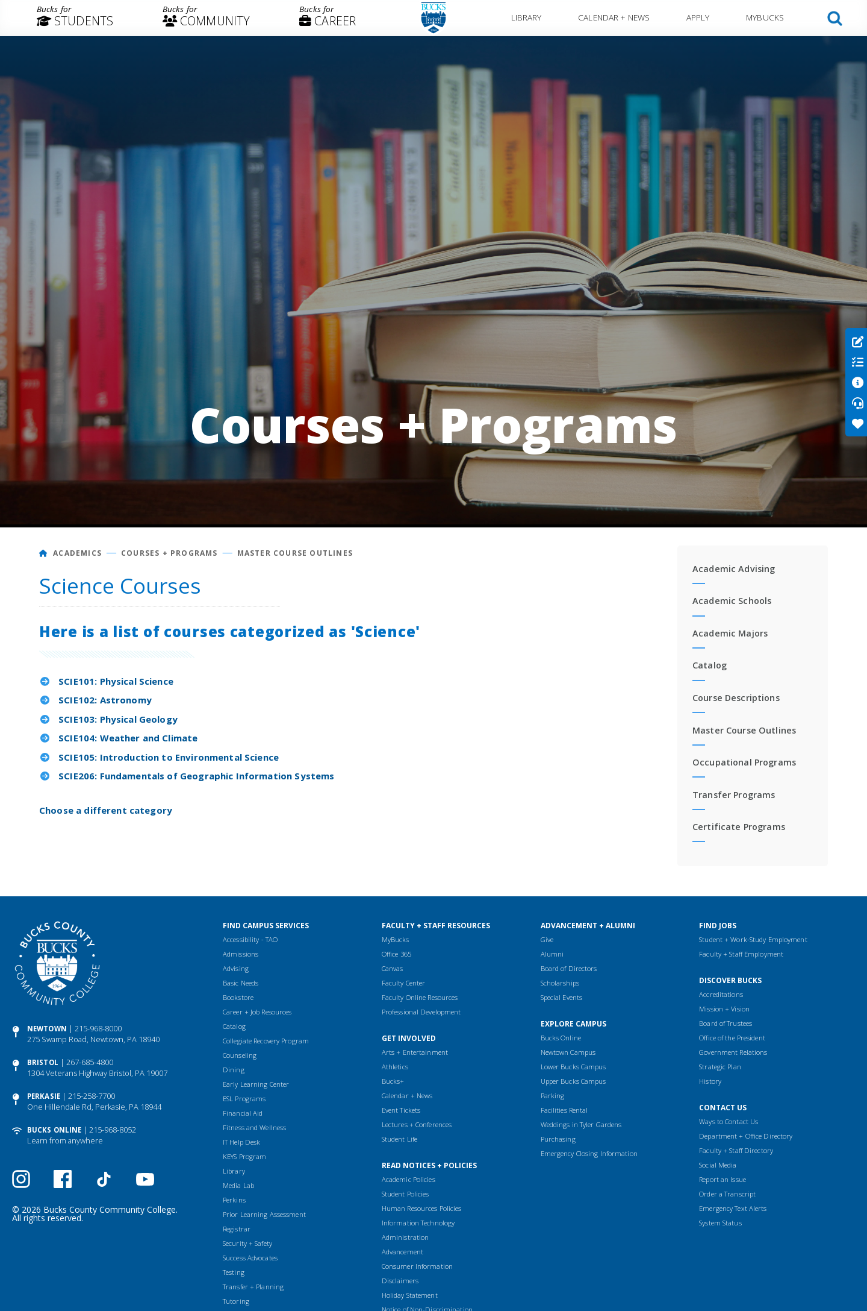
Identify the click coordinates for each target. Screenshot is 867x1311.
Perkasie (43, 1096)
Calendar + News (614, 17)
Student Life (399, 1138)
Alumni (552, 953)
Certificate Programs (738, 826)
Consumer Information (417, 1266)
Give (547, 939)
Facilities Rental (564, 1110)
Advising (236, 968)
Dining (233, 1069)
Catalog (709, 665)
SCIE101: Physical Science (115, 681)
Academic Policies (408, 1179)
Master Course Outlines (295, 553)
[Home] (43, 553)
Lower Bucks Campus (573, 1066)
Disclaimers (400, 1280)
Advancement (402, 1251)
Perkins (234, 1199)
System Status (720, 1222)
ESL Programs (244, 1098)
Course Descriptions (736, 697)
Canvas (392, 968)
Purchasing (558, 1138)
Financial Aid (243, 1113)
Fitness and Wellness (254, 1127)
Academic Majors (730, 633)
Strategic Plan (720, 1066)
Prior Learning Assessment (264, 1214)
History (710, 1081)
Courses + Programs (169, 553)
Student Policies (405, 1193)
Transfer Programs (733, 794)
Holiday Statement (410, 1295)
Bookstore (238, 997)
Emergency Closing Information (589, 1153)
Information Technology (418, 1222)
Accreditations (721, 994)
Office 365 (396, 953)
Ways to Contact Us (728, 1121)
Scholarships (560, 982)
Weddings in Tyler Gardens (581, 1124)
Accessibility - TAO (250, 939)
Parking (553, 1095)
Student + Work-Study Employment (753, 939)
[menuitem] (75, 18)
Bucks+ (393, 1081)
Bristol (42, 1062)
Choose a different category (105, 810)
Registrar (236, 1228)
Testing (233, 1272)
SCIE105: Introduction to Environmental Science (168, 757)
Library (526, 17)
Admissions (240, 953)
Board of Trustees (725, 1023)
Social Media (717, 1164)
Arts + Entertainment (415, 1052)
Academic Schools (731, 600)
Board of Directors (569, 968)
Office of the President (732, 1037)
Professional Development (421, 1011)
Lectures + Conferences (417, 1124)
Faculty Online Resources (420, 997)
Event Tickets (401, 1110)
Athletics (395, 1066)
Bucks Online (54, 1129)
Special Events (562, 997)
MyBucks (765, 17)
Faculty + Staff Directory (736, 1150)
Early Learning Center (256, 1084)
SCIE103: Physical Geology (118, 719)
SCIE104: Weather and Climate (127, 738)
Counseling (239, 1055)
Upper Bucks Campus (573, 1081)
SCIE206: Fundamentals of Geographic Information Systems (196, 776)
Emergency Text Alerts (732, 1208)
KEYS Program (244, 1156)
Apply (698, 17)
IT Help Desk (241, 1141)
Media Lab (238, 1185)
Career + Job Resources (257, 1011)
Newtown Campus (568, 1052)
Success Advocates (250, 1257)
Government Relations (733, 1052)
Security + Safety (247, 1243)
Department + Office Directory (745, 1135)
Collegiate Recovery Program (266, 1040)
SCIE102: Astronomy (105, 700)
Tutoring (236, 1301)
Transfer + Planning (253, 1286)
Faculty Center (404, 982)
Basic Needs (240, 982)
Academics (77, 553)
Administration (405, 1237)
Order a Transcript (727, 1193)
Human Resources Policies (422, 1208)
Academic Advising (733, 568)
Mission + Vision (724, 1008)
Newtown (47, 1028)
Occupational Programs (744, 762)
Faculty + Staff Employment (741, 953)
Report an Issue (722, 1179)
